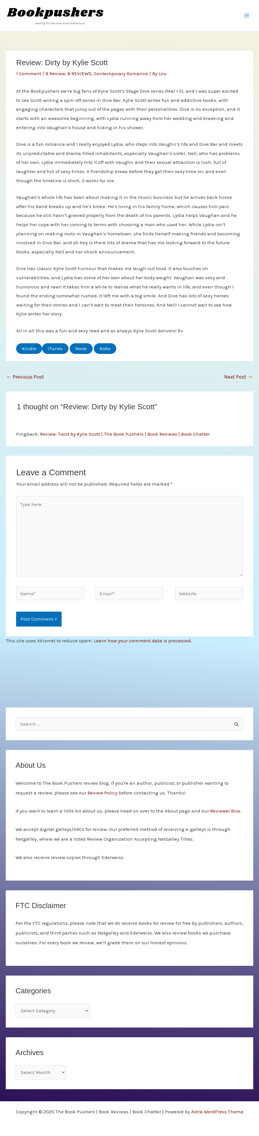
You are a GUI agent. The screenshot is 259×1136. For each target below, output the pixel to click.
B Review (55, 73)
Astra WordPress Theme (217, 1111)
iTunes (55, 348)
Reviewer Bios (225, 811)
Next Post (238, 377)
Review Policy (102, 793)
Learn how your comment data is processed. (143, 640)
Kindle (29, 348)
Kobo (105, 348)
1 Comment (28, 73)
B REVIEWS (79, 73)
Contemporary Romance (121, 73)
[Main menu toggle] (247, 15)
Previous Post (25, 377)
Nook (81, 348)
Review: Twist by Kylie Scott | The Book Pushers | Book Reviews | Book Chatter (125, 434)
